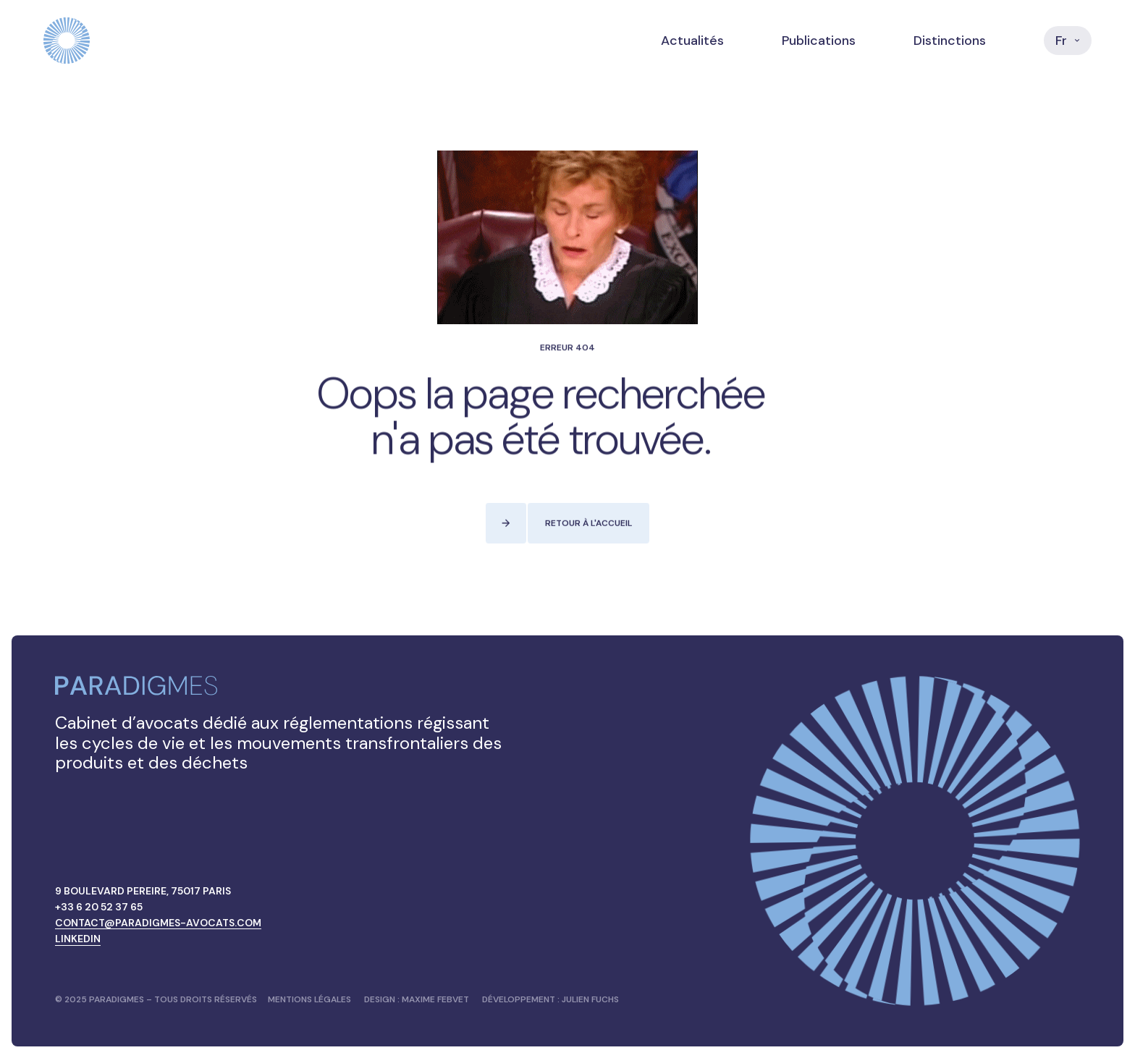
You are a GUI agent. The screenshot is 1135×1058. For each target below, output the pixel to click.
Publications (819, 40)
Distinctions (950, 40)
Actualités (692, 40)
